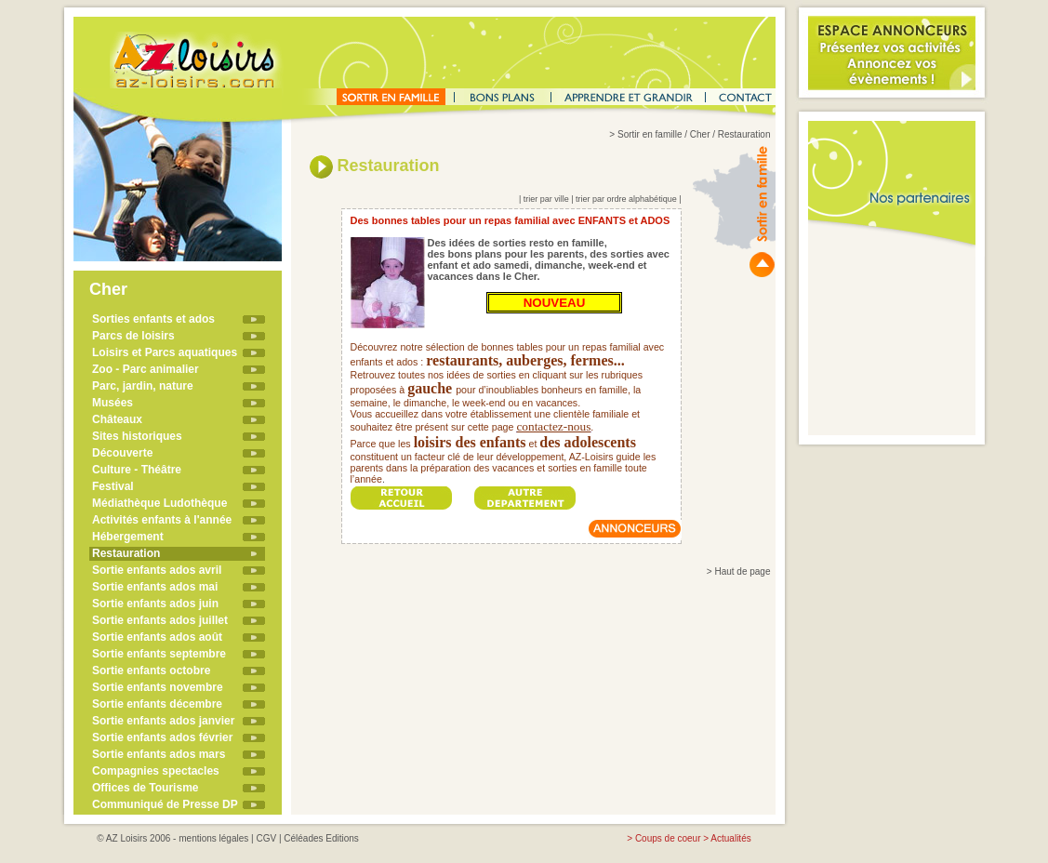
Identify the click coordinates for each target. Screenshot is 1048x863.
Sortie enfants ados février (162, 737)
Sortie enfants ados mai (155, 586)
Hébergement (128, 536)
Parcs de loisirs (133, 335)
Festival (113, 486)
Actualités (730, 838)
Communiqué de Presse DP (165, 804)
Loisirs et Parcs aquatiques (164, 352)
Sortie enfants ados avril (156, 570)
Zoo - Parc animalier (145, 369)
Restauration (126, 553)
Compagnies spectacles (155, 770)
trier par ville (546, 199)
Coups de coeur (668, 838)
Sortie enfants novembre (157, 687)
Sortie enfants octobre (151, 670)
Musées (112, 402)
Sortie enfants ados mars (158, 754)
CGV (266, 838)
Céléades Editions (321, 838)
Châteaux (117, 419)
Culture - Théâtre (136, 469)
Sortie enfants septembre (159, 653)
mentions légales (213, 838)
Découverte (122, 452)
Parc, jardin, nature (142, 385)
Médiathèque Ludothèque (159, 503)
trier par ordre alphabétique (626, 199)
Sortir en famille (649, 134)
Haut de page (742, 571)
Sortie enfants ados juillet (160, 620)
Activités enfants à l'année (162, 519)
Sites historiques (137, 436)
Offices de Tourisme (145, 787)
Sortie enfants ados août (157, 637)
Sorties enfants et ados (153, 318)
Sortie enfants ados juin (155, 603)
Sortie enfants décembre (157, 703)
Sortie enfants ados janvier (163, 720)
